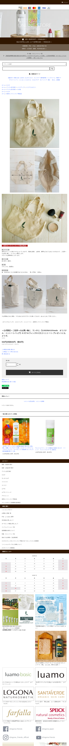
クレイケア (37, 77)
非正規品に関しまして (7, 520)
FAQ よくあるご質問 (7, 516)
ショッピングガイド (7, 509)
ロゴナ (8, 85)
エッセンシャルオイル (25, 80)
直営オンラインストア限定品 (14, 93)
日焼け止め (16, 77)
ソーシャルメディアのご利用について (12, 544)
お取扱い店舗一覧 (6, 513)
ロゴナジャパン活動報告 (8, 548)
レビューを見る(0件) (29, 401)
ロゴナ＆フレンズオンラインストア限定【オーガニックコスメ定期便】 (20, 541)
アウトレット (5, 495)
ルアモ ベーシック (7, 492)
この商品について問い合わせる (10, 351)
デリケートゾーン (14, 80)
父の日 (22, 77)
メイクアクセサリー (31, 87)
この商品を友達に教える (8, 349)
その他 (19, 89)
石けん (53, 80)
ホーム (3, 85)
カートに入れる (34, 372)
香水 (49, 80)
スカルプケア (35, 80)
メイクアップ (20, 87)
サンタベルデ (5, 478)
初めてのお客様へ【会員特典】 (10, 537)
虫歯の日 (10, 77)
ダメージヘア (43, 80)
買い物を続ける (6, 354)
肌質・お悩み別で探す (7, 468)
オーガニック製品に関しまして (10, 523)
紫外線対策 (43, 77)
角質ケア (58, 77)
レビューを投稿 (40, 401)
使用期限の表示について (8, 530)
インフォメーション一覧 (8, 527)
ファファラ (5, 481)
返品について (5, 379)
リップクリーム (51, 77)
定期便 (58, 80)
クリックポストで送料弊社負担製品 (11, 502)
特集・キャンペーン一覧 (34, 53)
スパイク (4, 485)
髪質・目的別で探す (7, 464)
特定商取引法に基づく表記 (9, 381)
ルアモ (3, 488)
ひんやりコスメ (29, 77)
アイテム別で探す (11, 87)
